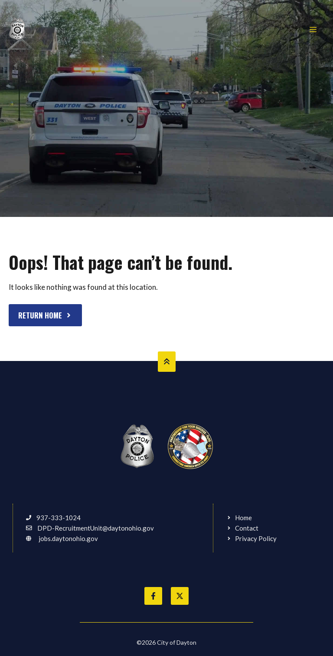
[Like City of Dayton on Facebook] (153, 596)
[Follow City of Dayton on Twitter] (180, 596)
